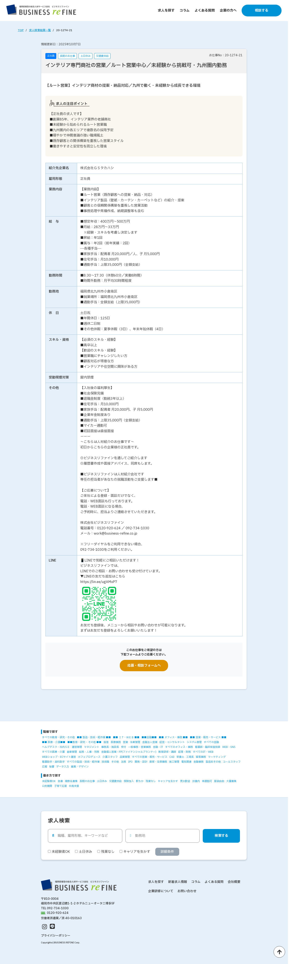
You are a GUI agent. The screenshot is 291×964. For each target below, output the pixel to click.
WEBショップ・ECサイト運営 (59, 757)
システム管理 (194, 742)
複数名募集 (71, 781)
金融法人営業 (149, 742)
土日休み (102, 781)
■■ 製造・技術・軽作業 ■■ (94, 737)
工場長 (190, 757)
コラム (185, 10)
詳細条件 (167, 851)
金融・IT (158, 747)
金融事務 (199, 762)
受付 (123, 747)
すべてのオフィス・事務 (179, 747)
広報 (44, 767)
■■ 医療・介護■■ (53, 742)
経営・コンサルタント (172, 742)
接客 (106, 742)
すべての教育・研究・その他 (58, 737)
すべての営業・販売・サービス (149, 757)
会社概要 (234, 882)
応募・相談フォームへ (144, 665)
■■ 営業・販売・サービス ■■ (208, 737)
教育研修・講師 (167, 752)
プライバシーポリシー (55, 935)
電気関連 (186, 762)
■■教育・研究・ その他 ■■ (84, 742)
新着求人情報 (177, 882)
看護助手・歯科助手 (53, 762)
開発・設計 (141, 762)
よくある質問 (205, 10)
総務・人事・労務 (89, 752)
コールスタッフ (232, 762)
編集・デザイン (80, 767)
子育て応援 (60, 786)
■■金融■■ (149, 737)
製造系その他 (213, 762)
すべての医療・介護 (53, 752)
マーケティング (217, 757)
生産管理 (135, 742)
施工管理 (174, 762)
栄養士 (180, 757)
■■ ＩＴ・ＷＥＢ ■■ (126, 737)
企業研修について (160, 891)
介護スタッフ (110, 757)
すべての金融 (211, 742)
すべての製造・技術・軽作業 (83, 762)
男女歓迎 (185, 781)
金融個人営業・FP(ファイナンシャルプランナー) (128, 752)
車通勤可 (207, 781)
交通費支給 (115, 781)
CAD (171, 757)
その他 (115, 762)
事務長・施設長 (110, 747)
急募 (60, 781)
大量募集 (231, 781)
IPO (130, 762)
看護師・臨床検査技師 (207, 747)
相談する (261, 10)
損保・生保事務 (158, 762)
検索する (221, 835)
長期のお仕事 (87, 781)
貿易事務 (201, 757)
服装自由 (219, 781)
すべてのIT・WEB (203, 752)
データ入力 (62, 767)
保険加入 (129, 781)
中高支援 (74, 786)
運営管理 (77, 747)
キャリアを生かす (168, 781)
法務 (123, 762)
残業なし (151, 781)
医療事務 (116, 742)
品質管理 (125, 757)
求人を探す (166, 10)
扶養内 (196, 781)
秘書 (51, 767)
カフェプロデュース (89, 757)
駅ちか (140, 781)
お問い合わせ (187, 891)
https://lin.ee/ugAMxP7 (98, 581)
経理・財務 (184, 752)
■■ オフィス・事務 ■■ (173, 737)
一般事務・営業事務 (139, 747)
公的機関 (47, 786)
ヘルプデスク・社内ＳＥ (56, 747)
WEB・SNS (229, 747)
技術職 (105, 762)
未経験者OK (49, 781)
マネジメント (91, 747)
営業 (125, 742)
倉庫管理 (72, 752)
